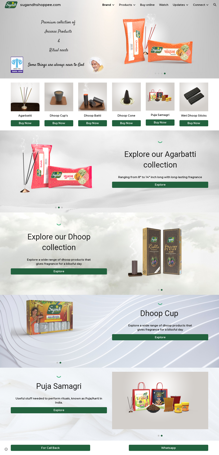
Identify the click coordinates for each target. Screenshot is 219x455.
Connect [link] (199, 4)
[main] (59, 35)
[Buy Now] (25, 123)
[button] (215, 5)
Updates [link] (179, 4)
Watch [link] (163, 4)
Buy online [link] (147, 4)
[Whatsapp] (168, 448)
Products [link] (125, 4)
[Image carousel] (160, 44)
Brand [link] (106, 4)
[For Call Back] (50, 448)
